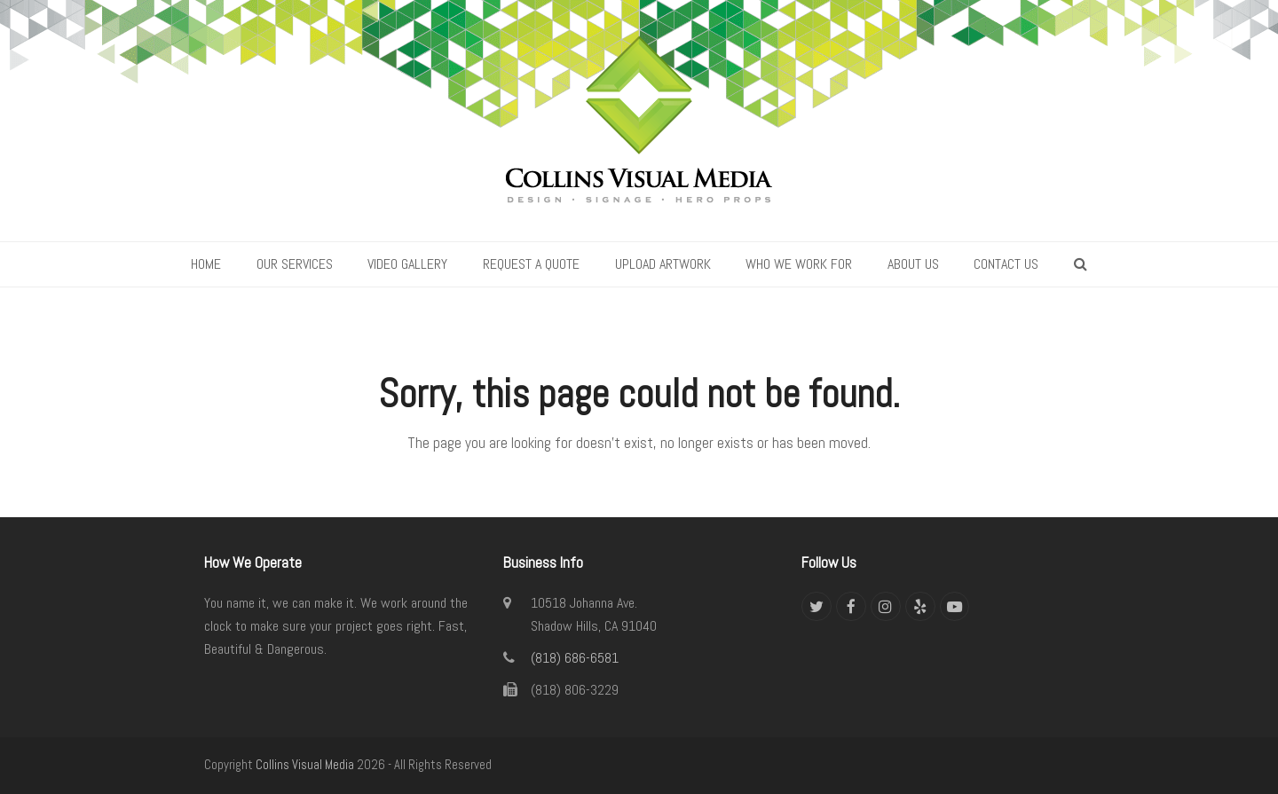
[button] (1080, 264)
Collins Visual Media (305, 765)
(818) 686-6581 (575, 658)
